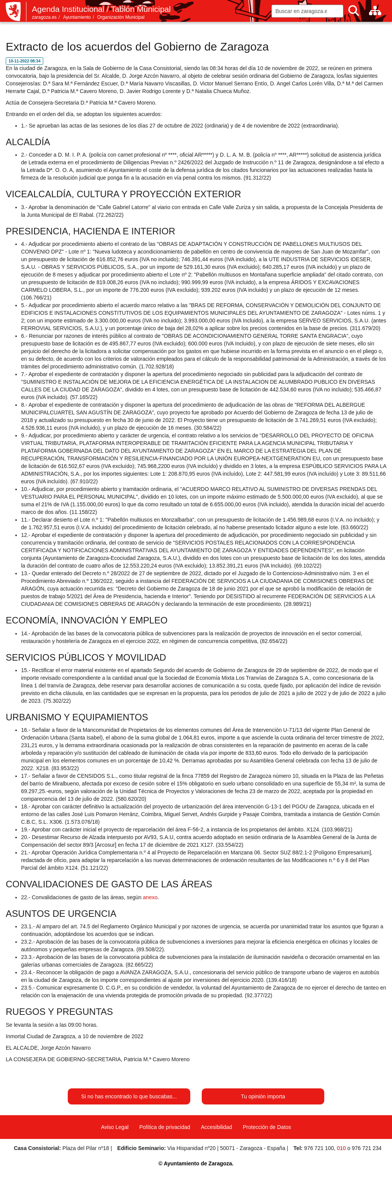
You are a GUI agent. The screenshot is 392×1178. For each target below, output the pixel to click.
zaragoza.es (44, 17)
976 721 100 (319, 1148)
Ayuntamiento (77, 17)
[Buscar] (353, 11)
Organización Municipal (121, 17)
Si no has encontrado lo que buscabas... (129, 1096)
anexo (150, 897)
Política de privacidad (164, 1127)
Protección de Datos (267, 1127)
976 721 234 (367, 1148)
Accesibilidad (216, 1127)
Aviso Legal (115, 1127)
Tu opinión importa (263, 1096)
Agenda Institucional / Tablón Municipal (101, 9)
